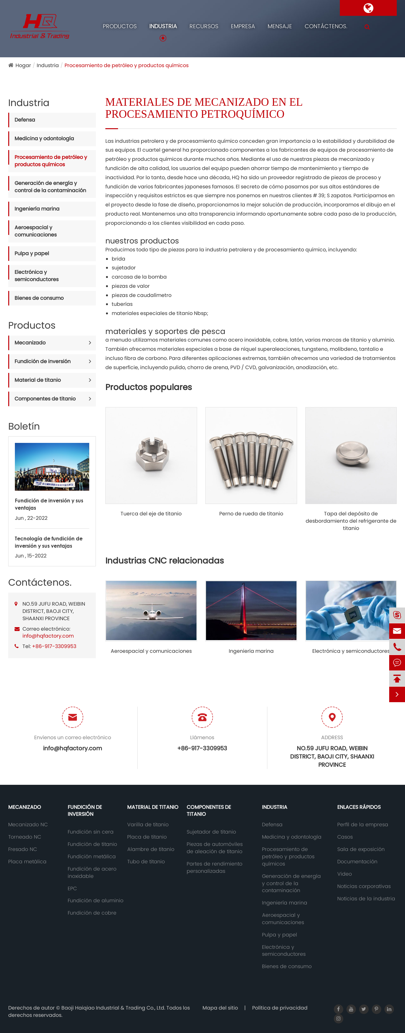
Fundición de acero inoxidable (92, 873)
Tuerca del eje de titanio (151, 513)
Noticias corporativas (364, 886)
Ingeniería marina (37, 208)
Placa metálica (27, 861)
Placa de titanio (147, 837)
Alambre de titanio (150, 849)
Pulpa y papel (32, 253)
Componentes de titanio (45, 398)
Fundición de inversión (43, 361)
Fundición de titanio (92, 844)
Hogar (23, 65)
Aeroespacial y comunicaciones (36, 231)
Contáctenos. (326, 26)
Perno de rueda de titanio (251, 513)
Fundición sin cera (91, 831)
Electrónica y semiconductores (37, 275)
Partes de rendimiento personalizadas (214, 867)
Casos (345, 837)
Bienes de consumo (39, 298)
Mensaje (280, 26)
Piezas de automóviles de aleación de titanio (215, 848)
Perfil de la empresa (362, 824)
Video (344, 874)
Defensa (25, 119)
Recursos (204, 26)
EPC (72, 888)
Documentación (357, 861)
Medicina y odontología (44, 138)
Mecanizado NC (28, 824)
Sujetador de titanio (211, 831)
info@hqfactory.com (48, 635)
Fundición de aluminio (95, 900)
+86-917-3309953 (54, 646)
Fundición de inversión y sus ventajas (49, 504)
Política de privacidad (280, 1007)
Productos (120, 26)
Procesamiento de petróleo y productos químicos (127, 65)
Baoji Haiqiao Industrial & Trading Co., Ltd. (113, 1007)
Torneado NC (24, 837)
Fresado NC (22, 849)
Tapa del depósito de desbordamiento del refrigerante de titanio (351, 521)
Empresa (243, 26)
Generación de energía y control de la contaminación (50, 187)
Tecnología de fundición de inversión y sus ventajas (49, 542)
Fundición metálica (92, 856)
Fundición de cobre (92, 913)
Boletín (24, 426)
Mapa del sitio (220, 1007)
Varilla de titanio (148, 824)
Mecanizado (30, 342)
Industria (163, 26)
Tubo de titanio (146, 861)
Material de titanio (38, 380)
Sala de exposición (361, 849)
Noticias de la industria (366, 898)
